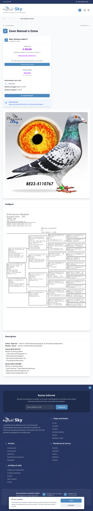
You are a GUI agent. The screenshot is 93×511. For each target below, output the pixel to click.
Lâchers (53, 454)
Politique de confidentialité (14, 470)
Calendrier (54, 451)
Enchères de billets (57, 432)
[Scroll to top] (89, 387)
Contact (8, 482)
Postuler (8, 476)
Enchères (54, 429)
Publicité (54, 460)
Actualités (54, 426)
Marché (53, 435)
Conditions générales (12, 473)
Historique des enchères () (27, 55)
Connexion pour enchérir (27, 64)
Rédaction (54, 457)
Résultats (54, 448)
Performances (10, 451)
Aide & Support (11, 479)
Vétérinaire (9, 454)
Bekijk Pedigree (27, 95)
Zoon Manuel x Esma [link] (27, 19)
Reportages (9, 460)
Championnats (10, 448)
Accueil (53, 423)
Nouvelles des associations (14, 457)
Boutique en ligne (56, 438)
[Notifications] (85, 10)
